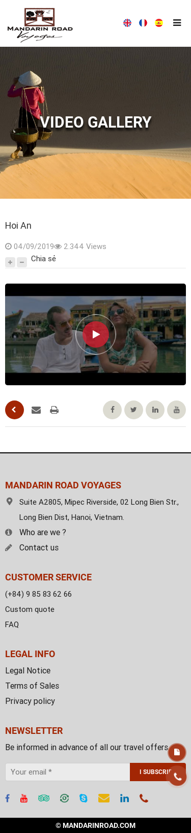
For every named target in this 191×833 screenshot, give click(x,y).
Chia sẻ (43, 258)
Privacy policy (30, 701)
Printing (54, 410)
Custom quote (29, 609)
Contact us (32, 547)
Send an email (36, 410)
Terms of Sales (32, 686)
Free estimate (177, 752)
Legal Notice (27, 670)
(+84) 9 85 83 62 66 (38, 594)
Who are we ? (35, 532)
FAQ (12, 624)
